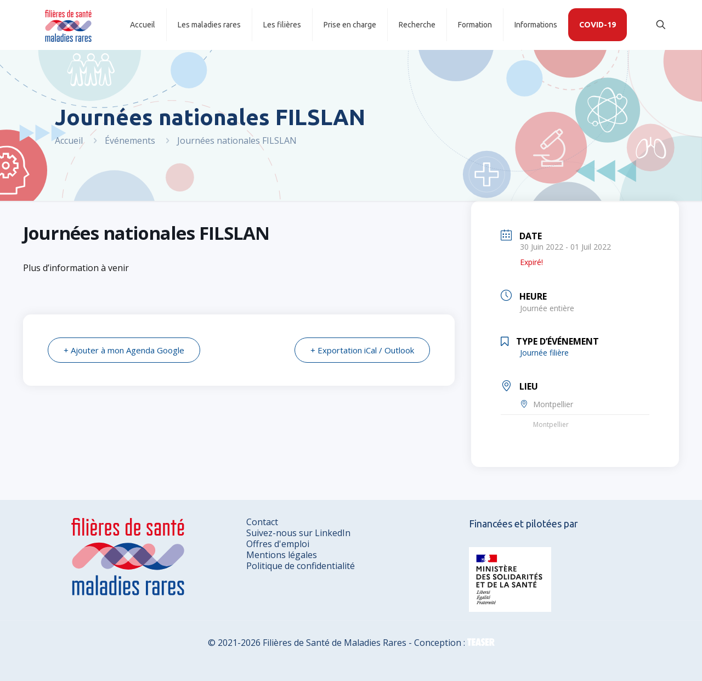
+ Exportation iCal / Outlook (362, 350)
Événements (130, 140)
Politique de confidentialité (300, 566)
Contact (262, 522)
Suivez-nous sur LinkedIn (298, 533)
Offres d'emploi (277, 544)
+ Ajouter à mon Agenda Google (124, 350)
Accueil (69, 140)
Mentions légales (281, 555)
